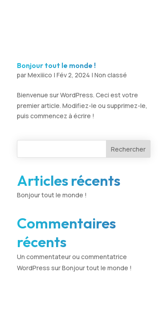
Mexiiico (40, 75)
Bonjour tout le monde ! (56, 65)
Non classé (110, 75)
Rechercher (128, 149)
